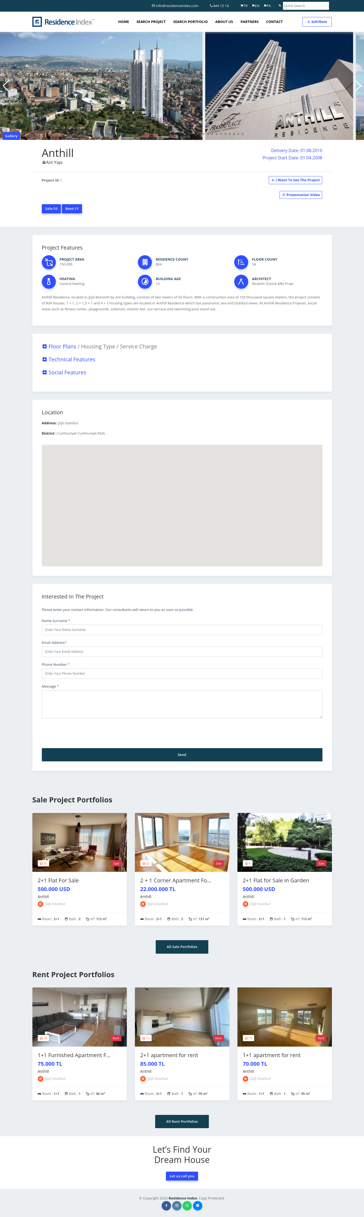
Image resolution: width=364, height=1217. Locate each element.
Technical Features (69, 359)
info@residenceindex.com (175, 5)
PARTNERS (250, 21)
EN (255, 5)
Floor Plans (99, 346)
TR (244, 5)
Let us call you (181, 1176)
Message (50, 686)
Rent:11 (72, 208)
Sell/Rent (317, 21)
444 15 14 (219, 5)
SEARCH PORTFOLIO (190, 21)
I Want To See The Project (295, 179)
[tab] (182, 346)
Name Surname (56, 620)
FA (267, 5)
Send (182, 754)
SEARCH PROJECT (151, 21)
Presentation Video (301, 194)
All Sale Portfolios (182, 946)
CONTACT (274, 21)
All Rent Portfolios (182, 1121)
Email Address (54, 642)
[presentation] (83, 733)
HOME (123, 21)
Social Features (64, 372)
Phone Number (56, 664)
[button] (122, 134)
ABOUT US (224, 21)
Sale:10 (51, 208)
